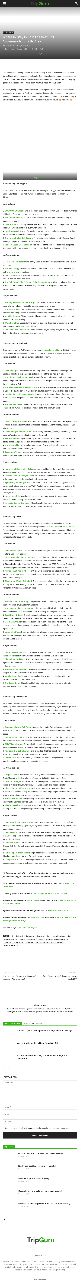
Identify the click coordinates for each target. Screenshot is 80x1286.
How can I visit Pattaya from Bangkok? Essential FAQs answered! (19, 958)
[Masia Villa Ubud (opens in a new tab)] (12, 603)
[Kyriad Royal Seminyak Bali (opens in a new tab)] (18, 464)
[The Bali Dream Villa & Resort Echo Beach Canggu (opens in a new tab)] (28, 263)
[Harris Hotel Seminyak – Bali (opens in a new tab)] (18, 450)
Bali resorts (30, 917)
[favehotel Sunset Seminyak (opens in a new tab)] (17, 484)
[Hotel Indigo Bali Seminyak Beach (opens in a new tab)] (20, 375)
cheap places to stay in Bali (13, 923)
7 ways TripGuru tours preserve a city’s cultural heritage (44, 1011)
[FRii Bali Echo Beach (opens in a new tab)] (14, 243)
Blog (21, 1278)
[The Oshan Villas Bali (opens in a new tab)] (15, 199)
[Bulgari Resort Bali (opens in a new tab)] (13, 718)
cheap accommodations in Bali (57, 920)
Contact (57, 1278)
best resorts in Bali (10, 920)
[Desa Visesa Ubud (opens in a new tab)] (13, 532)
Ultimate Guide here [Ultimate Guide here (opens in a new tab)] (58, 892)
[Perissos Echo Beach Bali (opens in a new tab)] (17, 311)
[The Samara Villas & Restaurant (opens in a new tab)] (19, 589)
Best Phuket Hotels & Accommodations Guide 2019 (60, 958)
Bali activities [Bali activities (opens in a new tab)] (33, 881)
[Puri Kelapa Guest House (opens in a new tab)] (16, 834)
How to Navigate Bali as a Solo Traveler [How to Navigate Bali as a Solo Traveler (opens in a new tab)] (48, 875)
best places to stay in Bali (62, 917)
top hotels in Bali (42, 923)
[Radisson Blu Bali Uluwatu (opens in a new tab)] (17, 732)
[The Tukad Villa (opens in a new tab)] (12, 426)
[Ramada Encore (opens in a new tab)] (12, 419)
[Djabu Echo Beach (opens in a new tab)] (13, 256)
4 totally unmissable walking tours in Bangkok (37, 1147)
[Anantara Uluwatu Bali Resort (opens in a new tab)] (18, 708)
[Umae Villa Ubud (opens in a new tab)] (12, 613)
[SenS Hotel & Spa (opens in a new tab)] (13, 596)
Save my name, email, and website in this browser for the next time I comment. (37, 1109)
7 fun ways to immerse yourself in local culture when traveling (44, 1185)
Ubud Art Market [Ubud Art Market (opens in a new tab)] (53, 508)
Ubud (52, 923)
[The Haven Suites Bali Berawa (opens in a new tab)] (19, 219)
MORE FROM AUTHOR (33, 1005)
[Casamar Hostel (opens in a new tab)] (12, 824)
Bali (12, 917)
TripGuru (33, 1242)
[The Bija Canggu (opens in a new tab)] (12, 250)
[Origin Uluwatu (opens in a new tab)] (12, 756)
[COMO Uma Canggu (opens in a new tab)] (14, 192)
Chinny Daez (10, 49)
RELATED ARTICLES (12, 1005)
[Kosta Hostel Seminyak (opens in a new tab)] (11, 477)
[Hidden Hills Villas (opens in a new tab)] (13, 739)
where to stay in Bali (11, 927)
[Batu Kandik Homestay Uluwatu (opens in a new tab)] (19, 803)
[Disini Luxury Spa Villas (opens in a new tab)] (16, 402)
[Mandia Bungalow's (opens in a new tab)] (14, 657)
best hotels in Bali (43, 917)
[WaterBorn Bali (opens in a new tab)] (12, 304)
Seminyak (29, 923)
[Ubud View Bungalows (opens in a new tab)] (15, 633)
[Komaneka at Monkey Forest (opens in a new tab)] (18, 552)
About (65, 1278)
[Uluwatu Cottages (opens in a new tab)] (13, 762)
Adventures (29, 1278)
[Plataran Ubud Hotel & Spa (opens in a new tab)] (17, 582)
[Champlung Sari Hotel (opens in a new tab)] (15, 640)
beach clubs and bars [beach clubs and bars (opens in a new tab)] (52, 331)
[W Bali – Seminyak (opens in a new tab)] (13, 385)
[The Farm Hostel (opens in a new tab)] (12, 290)
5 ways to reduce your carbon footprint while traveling (40, 1135)
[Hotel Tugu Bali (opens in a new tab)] (12, 212)
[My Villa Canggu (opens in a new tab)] (12, 297)
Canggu (40, 920)
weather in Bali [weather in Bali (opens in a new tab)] (37, 898)
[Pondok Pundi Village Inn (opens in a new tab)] (16, 650)
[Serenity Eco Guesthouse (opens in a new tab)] (20, 284)
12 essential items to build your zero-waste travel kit (40, 1172)
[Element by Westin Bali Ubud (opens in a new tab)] (18, 562)
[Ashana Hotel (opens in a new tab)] (11, 813)
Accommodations (8, 32)
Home (15, 1278)
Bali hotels (19, 917)
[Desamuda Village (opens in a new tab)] (13, 433)
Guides (49, 1278)
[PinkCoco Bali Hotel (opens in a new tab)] (14, 786)
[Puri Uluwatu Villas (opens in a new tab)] (13, 779)
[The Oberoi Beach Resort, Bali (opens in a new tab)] (19, 358)
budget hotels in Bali (27, 920)
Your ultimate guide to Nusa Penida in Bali (37, 1024)
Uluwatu (60, 923)
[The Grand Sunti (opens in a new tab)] (12, 664)
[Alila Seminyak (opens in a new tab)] (11, 352)
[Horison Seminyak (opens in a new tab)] (19, 457)
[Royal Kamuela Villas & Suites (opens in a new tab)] (19, 538)
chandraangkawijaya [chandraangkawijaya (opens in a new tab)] (28, 909)
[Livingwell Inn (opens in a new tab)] (11, 841)
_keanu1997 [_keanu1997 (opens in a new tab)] (42, 159)
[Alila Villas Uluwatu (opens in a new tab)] (14, 725)
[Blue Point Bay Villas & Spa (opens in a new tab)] (17, 769)
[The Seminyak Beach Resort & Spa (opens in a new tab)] (21, 368)
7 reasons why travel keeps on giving (33, 1160)
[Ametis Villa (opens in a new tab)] (10, 205)
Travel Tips (40, 1278)
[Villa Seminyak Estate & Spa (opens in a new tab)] (18, 413)
